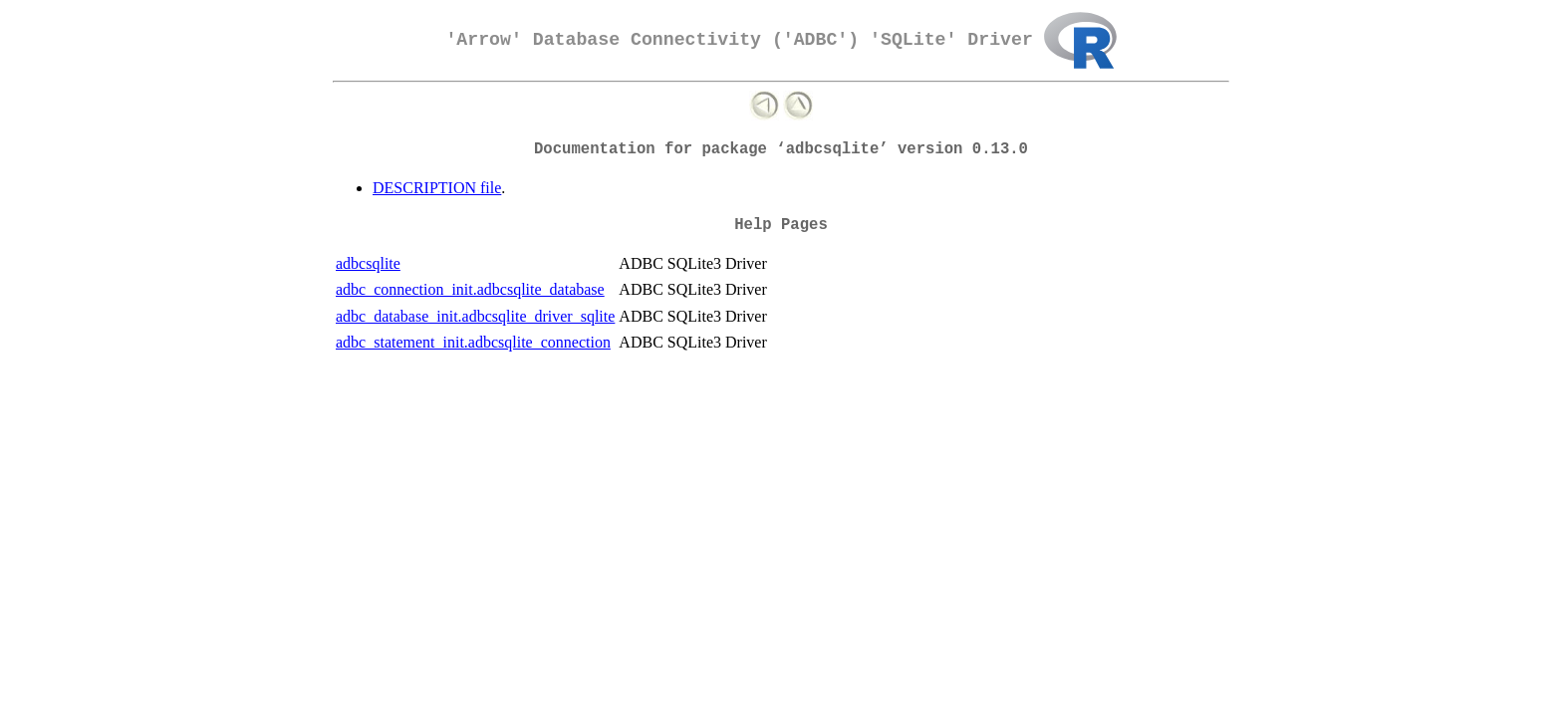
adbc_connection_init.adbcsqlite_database (470, 289)
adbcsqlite (368, 263)
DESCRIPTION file (437, 187)
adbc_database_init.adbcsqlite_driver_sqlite (475, 316)
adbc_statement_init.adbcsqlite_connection (473, 342)
